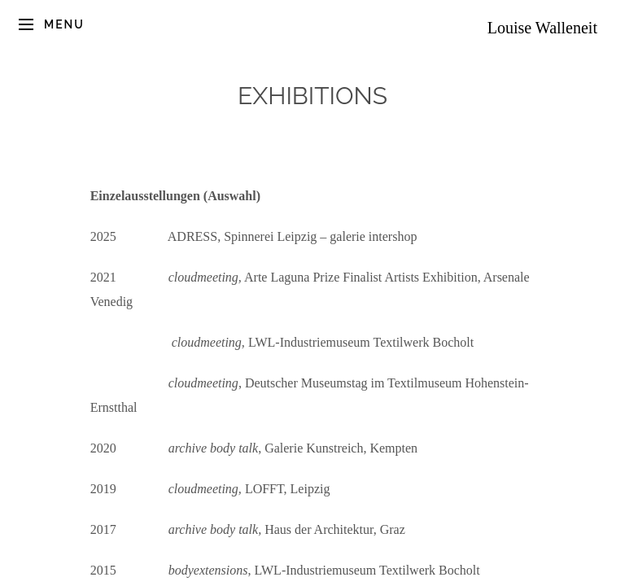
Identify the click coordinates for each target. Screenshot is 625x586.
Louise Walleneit (542, 28)
